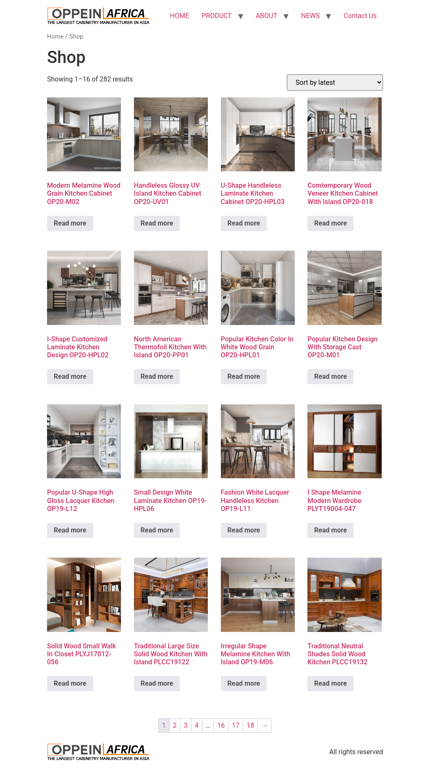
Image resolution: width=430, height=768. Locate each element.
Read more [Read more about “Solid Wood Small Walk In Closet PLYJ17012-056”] (70, 683)
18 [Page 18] (250, 725)
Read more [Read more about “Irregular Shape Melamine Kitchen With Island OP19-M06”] (244, 683)
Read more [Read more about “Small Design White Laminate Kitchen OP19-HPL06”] (157, 530)
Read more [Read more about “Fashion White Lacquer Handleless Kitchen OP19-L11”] (244, 530)
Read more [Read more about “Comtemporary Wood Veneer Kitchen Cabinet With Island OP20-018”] (330, 223)
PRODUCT (217, 16)
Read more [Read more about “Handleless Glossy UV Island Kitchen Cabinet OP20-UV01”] (157, 223)
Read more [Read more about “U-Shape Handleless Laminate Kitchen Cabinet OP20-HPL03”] (244, 223)
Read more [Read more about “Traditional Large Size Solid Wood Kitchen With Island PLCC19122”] (157, 683)
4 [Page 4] (197, 725)
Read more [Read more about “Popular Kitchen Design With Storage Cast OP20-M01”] (330, 376)
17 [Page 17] (235, 725)
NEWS (310, 16)
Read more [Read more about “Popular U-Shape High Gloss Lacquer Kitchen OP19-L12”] (70, 530)
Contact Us (360, 16)
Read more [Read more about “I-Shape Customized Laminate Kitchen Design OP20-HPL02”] (70, 376)
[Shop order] (335, 82)
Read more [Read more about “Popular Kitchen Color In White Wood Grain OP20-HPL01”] (244, 376)
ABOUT (266, 16)
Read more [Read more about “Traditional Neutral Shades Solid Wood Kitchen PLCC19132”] (330, 683)
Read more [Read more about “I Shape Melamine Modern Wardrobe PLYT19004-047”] (330, 530)
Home (55, 36)
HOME (179, 16)
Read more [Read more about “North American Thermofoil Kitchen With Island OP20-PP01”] (157, 376)
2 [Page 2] (175, 725)
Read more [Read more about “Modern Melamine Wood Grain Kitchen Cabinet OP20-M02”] (70, 223)
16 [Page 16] (221, 725)
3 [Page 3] (186, 725)
